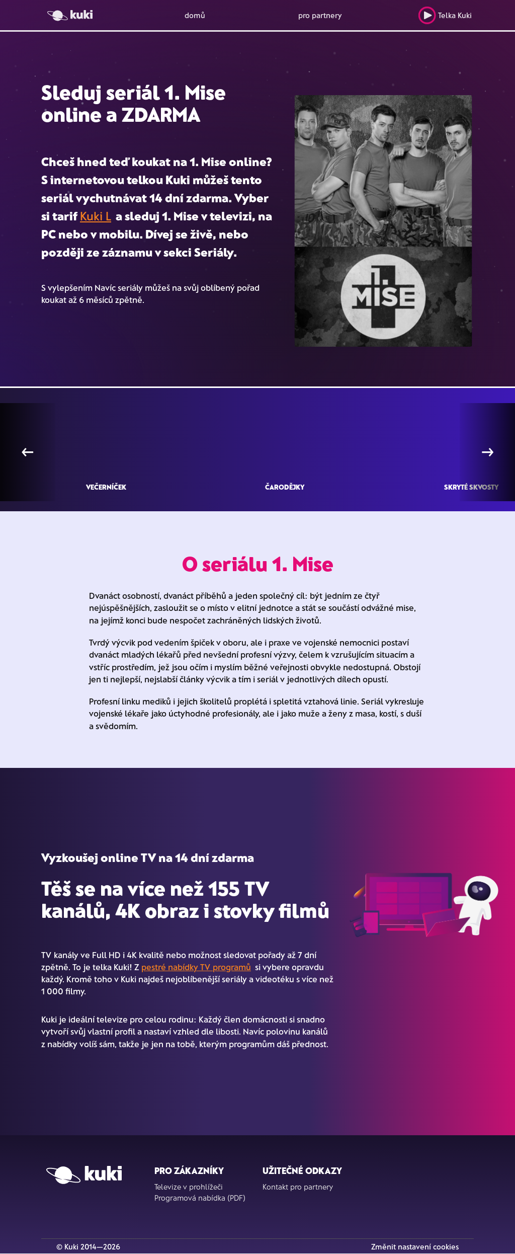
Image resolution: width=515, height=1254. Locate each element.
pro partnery (320, 15)
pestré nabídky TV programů (196, 967)
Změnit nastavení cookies (415, 1246)
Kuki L (95, 215)
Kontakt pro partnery (298, 1186)
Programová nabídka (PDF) (199, 1197)
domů (195, 15)
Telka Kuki (445, 15)
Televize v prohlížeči (188, 1186)
